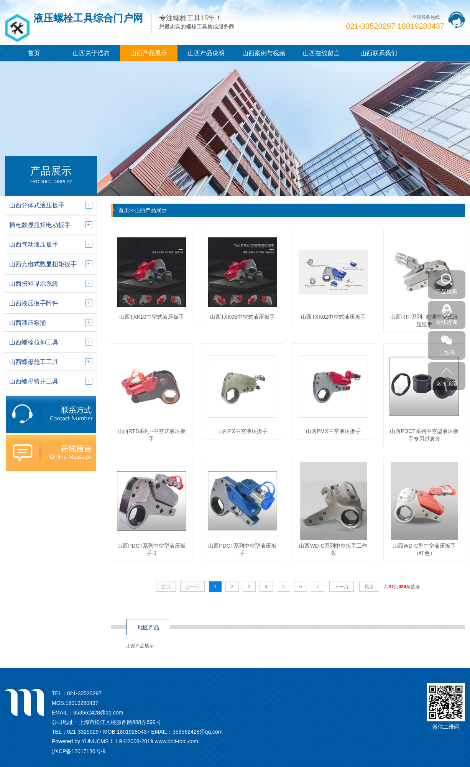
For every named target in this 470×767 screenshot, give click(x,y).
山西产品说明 (206, 53)
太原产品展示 (140, 645)
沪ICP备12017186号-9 (78, 751)
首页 (34, 53)
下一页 (341, 586)
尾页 (369, 586)
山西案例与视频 (263, 53)
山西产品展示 (148, 53)
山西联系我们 (378, 53)
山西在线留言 (321, 53)
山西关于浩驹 (91, 53)
